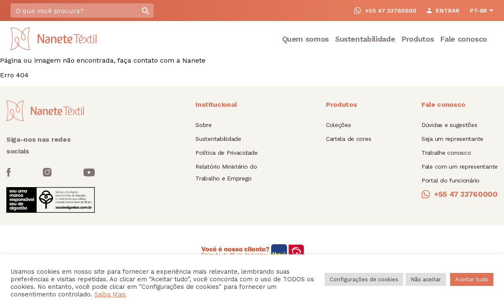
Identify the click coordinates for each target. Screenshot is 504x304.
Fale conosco (463, 38)
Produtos (417, 38)
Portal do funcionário (450, 180)
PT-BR (478, 10)
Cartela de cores (348, 138)
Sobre (203, 125)
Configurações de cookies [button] (364, 279)
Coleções (338, 125)
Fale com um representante (459, 166)
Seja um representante (452, 138)
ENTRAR (443, 10)
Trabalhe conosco (446, 152)
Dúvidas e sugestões (449, 125)
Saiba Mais (110, 294)
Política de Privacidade (226, 152)
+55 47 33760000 (385, 10)
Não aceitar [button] (426, 279)
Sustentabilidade (365, 38)
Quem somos (305, 38)
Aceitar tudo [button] (471, 279)
